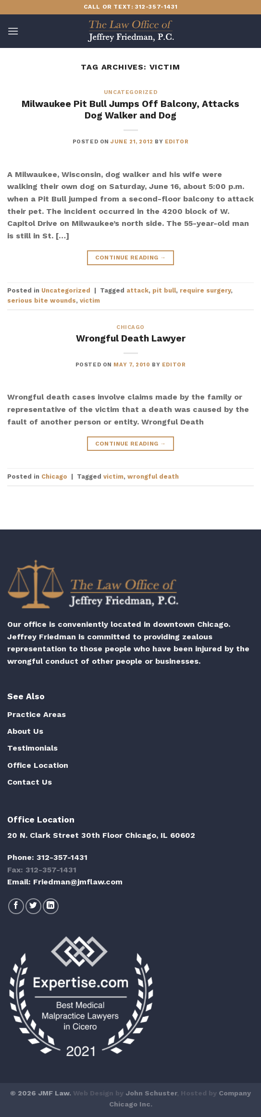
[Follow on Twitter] (33, 906)
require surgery (205, 290)
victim (90, 300)
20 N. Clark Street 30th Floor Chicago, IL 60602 (101, 835)
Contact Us (29, 782)
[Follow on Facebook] (16, 906)
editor (176, 142)
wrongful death (153, 476)
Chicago (130, 327)
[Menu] (13, 31)
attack (137, 290)
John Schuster (151, 1093)
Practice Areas (36, 714)
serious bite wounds (41, 300)
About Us (25, 731)
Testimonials (32, 748)
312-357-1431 (62, 857)
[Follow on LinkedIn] (51, 906)
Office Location (37, 765)
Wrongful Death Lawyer (131, 338)
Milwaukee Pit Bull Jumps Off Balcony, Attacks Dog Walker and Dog (130, 109)
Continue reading (130, 257)
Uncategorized (130, 92)
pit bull (164, 290)
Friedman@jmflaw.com (78, 881)
